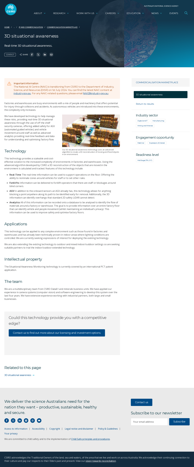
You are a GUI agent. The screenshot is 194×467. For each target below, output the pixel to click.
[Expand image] (91, 131)
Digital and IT (142, 121)
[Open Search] (186, 13)
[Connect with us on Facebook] (6, 420)
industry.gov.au (22, 93)
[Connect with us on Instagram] (13, 420)
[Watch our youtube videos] (39, 420)
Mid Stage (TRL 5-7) (145, 160)
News (156, 13)
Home (7, 27)
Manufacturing (158, 121)
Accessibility (38, 428)
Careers (112, 13)
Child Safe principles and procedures (90, 439)
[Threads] (32, 420)
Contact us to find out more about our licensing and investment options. (57, 332)
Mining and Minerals (145, 126)
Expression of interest (157, 143)
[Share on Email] (51, 54)
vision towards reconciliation (101, 461)
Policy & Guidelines (108, 428)
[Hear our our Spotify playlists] (26, 420)
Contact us (141, 402)
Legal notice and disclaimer (79, 428)
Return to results (145, 104)
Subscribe (179, 421)
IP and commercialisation (31, 27)
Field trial (141, 143)
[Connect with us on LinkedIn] (19, 420)
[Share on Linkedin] (45, 54)
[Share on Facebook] (32, 54)
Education (135, 13)
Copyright (54, 428)
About (40, 13)
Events (173, 13)
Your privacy (10, 433)
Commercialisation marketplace (62, 27)
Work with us (87, 13)
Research (61, 13)
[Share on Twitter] (38, 54)
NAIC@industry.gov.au (95, 93)
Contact (10, 54)
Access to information (15, 428)
